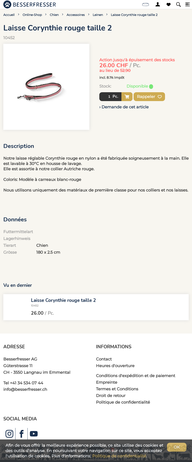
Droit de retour (110, 395)
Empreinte (106, 382)
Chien (54, 15)
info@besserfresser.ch (25, 389)
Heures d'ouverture (115, 365)
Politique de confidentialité (123, 402)
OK (177, 447)
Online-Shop (32, 15)
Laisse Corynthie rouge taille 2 (134, 15)
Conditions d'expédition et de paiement (135, 375)
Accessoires (76, 15)
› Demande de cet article (124, 107)
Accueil (9, 15)
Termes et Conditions (117, 389)
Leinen (98, 15)
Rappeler (149, 96)
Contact (104, 359)
